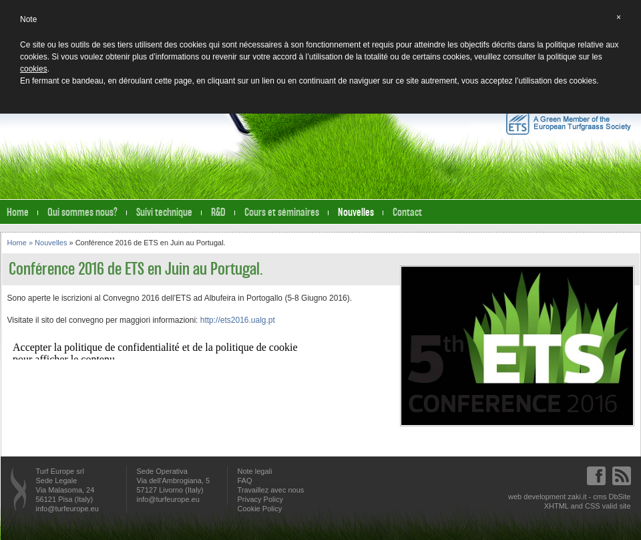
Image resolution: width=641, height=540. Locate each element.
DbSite (619, 497)
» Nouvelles (49, 243)
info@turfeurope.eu (67, 509)
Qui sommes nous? (82, 212)
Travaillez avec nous (271, 490)
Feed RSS (621, 475)
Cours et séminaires (281, 212)
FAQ (245, 481)
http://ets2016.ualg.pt (237, 320)
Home (18, 212)
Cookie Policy (260, 509)
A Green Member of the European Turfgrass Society (568, 123)
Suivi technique (164, 212)
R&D (218, 212)
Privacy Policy (260, 499)
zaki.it (577, 497)
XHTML (556, 506)
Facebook (596, 475)
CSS (592, 506)
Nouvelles (356, 212)
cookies (33, 69)
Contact (407, 212)
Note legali (255, 471)
